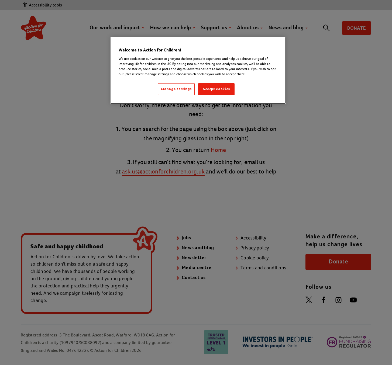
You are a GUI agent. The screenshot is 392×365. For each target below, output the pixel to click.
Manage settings (176, 89)
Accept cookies (216, 89)
